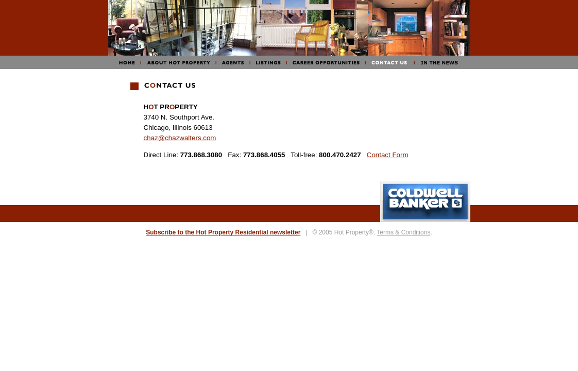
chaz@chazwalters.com (180, 138)
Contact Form (388, 155)
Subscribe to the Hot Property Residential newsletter (223, 232)
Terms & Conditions (403, 232)
